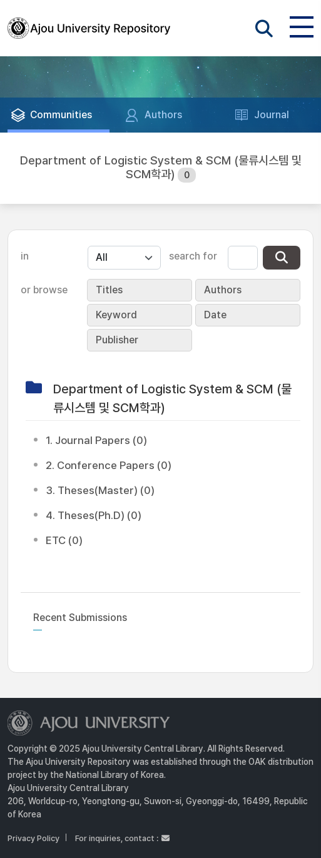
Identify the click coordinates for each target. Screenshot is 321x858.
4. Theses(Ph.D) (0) (93, 515)
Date (215, 315)
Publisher (117, 340)
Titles (109, 290)
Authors (223, 290)
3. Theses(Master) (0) (100, 490)
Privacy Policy (33, 838)
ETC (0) (64, 540)
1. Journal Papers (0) (96, 440)
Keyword (116, 315)
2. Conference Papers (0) (108, 465)
